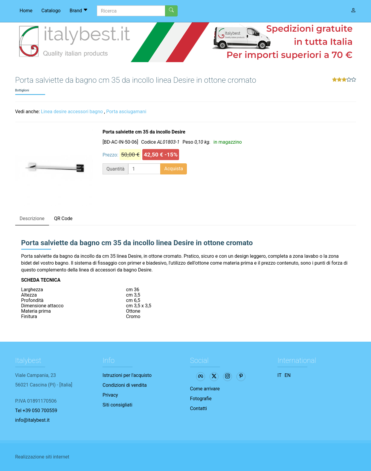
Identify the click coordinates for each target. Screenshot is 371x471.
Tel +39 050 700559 (36, 410)
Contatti (198, 408)
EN (288, 375)
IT (279, 375)
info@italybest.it (32, 420)
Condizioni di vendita (125, 385)
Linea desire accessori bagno (72, 111)
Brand (79, 10)
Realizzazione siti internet (42, 457)
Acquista (173, 168)
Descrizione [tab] (32, 218)
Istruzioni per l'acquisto (127, 375)
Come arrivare (205, 389)
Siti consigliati (117, 405)
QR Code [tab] (63, 218)
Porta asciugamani (126, 111)
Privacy (110, 395)
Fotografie (201, 398)
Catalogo (51, 10)
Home (26, 10)
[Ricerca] (131, 10)
